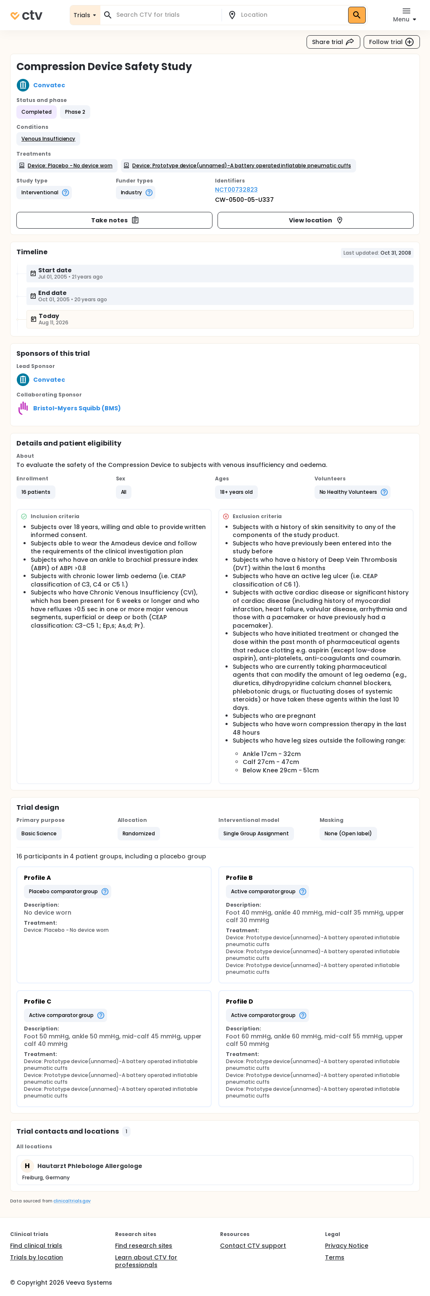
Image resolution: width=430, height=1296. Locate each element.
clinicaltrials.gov (71, 1201)
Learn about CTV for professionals (146, 1261)
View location (316, 220)
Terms (334, 1257)
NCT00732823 (236, 189)
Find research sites (143, 1245)
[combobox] (165, 15)
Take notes (115, 220)
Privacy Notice (346, 1245)
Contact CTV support (253, 1245)
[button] (48, 139)
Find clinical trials (36, 1245)
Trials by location (36, 1257)
